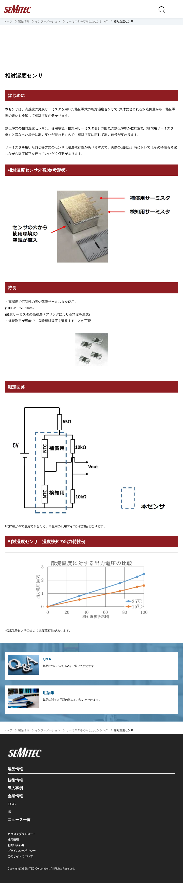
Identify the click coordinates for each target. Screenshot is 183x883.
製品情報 (23, 21)
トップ (8, 21)
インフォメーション (47, 21)
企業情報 (15, 796)
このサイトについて (20, 856)
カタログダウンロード (22, 833)
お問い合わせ (16, 845)
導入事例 (15, 788)
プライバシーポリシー (22, 850)
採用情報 (13, 839)
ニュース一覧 (19, 819)
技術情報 (15, 780)
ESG (12, 804)
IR (9, 812)
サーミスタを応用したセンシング (87, 21)
